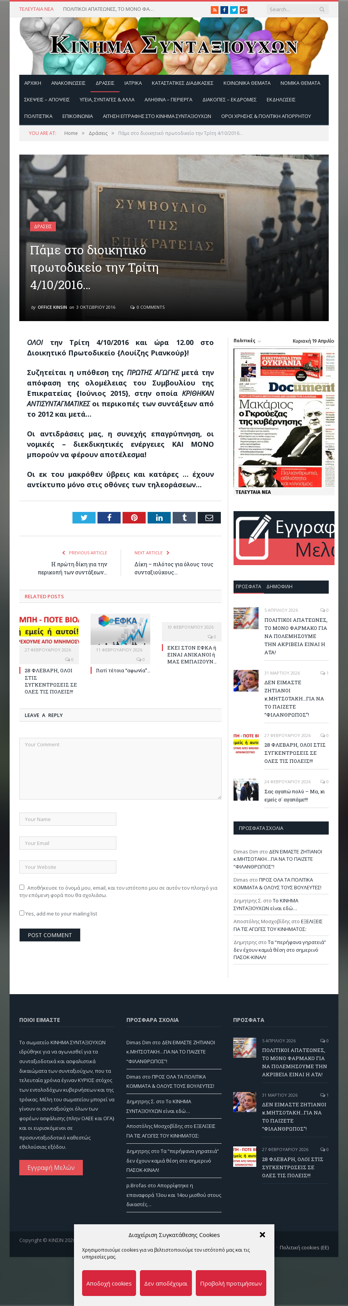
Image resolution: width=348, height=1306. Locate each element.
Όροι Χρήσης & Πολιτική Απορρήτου (266, 116)
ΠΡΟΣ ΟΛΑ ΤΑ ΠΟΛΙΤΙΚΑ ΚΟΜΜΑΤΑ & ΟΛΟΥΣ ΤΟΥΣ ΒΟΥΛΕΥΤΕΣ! (277, 883)
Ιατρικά (133, 82)
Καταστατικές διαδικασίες (183, 82)
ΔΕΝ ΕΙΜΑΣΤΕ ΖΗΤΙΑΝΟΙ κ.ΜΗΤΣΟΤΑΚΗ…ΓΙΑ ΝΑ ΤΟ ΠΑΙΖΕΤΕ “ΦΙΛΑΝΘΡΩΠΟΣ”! (294, 698)
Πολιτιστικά (38, 116)
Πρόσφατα (248, 586)
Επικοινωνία (77, 116)
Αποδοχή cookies (109, 1283)
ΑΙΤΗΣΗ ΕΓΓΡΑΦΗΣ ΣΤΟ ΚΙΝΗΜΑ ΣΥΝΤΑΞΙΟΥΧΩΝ (157, 116)
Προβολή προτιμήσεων (231, 1283)
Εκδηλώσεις (281, 99)
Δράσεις (105, 82)
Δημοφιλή (279, 586)
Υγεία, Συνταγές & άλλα (107, 99)
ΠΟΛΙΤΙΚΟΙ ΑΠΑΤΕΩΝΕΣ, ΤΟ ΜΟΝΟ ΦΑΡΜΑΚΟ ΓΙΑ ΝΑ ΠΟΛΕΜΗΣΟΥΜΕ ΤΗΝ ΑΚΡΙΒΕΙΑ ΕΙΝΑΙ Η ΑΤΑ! (109, 9)
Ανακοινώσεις (68, 82)
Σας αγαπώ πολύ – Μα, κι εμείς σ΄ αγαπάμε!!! (294, 795)
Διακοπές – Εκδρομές (229, 99)
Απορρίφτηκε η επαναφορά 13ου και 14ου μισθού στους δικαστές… (173, 1195)
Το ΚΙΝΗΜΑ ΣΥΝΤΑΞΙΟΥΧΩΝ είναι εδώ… (266, 904)
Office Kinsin (52, 307)
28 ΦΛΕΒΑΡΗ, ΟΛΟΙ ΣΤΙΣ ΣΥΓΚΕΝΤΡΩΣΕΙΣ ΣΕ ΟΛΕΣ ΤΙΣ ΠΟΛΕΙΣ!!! (51, 681)
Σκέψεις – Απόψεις (47, 99)
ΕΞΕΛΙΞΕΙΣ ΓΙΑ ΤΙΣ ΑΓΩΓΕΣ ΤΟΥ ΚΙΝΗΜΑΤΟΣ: (278, 925)
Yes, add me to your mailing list (58, 913)
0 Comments (147, 307)
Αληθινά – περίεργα (168, 99)
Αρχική (32, 82)
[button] (262, 1235)
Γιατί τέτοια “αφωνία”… (123, 670)
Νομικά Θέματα (300, 82)
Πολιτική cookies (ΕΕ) (304, 1247)
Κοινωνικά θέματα (247, 82)
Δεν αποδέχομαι (166, 1283)
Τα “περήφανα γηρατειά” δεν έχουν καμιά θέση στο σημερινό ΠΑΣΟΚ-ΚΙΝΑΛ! (280, 950)
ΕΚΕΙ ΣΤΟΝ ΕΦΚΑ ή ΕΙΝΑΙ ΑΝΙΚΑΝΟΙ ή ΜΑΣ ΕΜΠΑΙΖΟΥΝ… (192, 654)
